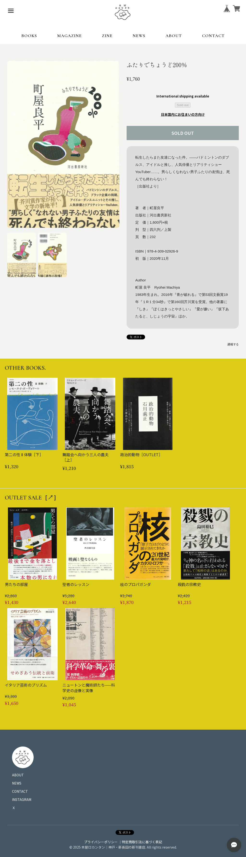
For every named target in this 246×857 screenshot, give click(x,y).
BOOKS (29, 35)
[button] (21, 255)
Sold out (183, 105)
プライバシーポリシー (101, 841)
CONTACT (213, 35)
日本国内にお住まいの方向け (183, 114)
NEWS (139, 35)
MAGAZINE (69, 35)
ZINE (107, 35)
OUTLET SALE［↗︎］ (32, 497)
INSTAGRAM (21, 799)
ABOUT (174, 35)
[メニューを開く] (11, 11)
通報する (233, 344)
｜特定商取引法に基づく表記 (140, 841)
